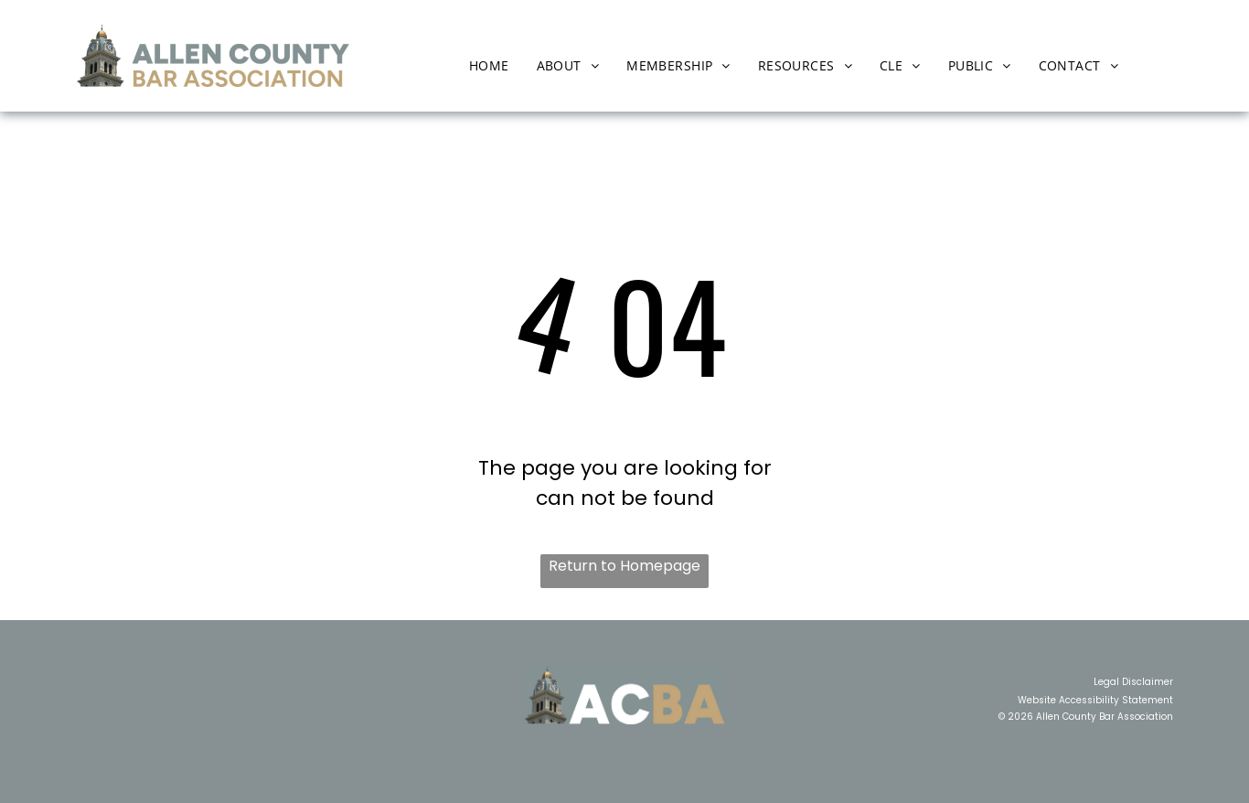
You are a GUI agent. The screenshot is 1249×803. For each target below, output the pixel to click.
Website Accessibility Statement (1095, 700)
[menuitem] (489, 65)
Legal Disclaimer (1133, 682)
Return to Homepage (624, 565)
